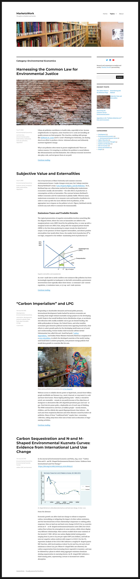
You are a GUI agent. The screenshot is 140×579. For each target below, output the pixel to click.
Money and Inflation (104, 147)
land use (18, 140)
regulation (19, 142)
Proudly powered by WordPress (35, 571)
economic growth (21, 319)
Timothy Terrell (105, 67)
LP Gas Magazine (67, 389)
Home (105, 14)
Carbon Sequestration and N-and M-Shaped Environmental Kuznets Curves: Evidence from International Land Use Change (53, 445)
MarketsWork (25, 13)
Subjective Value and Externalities (48, 173)
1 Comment (19, 325)
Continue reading (44, 160)
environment (28, 467)
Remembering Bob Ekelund (115, 91)
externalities (20, 138)
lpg (21, 321)
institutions (27, 138)
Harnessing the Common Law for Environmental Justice (47, 71)
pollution (24, 140)
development (28, 317)
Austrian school (20, 185)
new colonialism (45, 338)
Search (119, 77)
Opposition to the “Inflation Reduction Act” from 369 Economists (109, 119)
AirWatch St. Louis (47, 138)
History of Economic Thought (106, 142)
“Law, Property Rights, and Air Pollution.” (71, 186)
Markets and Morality (104, 144)
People (100, 149)
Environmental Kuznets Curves (108, 138)
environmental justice (22, 137)
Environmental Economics (24, 132)
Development (20, 313)
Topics (112, 14)
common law (20, 135)
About (121, 14)
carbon (18, 467)
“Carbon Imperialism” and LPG (45, 303)
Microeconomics (103, 145)
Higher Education (103, 140)
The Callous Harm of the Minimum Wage (102, 91)
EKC (22, 467)
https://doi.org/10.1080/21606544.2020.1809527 (55, 466)
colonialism (19, 317)
